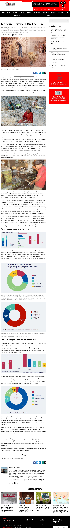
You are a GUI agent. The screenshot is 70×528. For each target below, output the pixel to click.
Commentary (46, 12)
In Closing (60, 12)
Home (3, 12)
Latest (8, 12)
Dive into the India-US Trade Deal (59, 48)
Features (53, 12)
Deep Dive (22, 12)
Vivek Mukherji (17, 35)
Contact (61, 9)
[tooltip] (34, 73)
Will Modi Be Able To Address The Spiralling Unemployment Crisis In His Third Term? (26, 509)
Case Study (17, 15)
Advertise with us (52, 9)
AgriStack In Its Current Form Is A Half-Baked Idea (43, 509)
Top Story (15, 12)
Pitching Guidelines (42, 525)
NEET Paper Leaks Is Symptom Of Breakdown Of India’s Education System (8, 509)
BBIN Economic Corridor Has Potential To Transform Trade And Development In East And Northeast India (60, 510)
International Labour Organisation (24, 76)
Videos (49, 15)
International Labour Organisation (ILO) (12, 458)
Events (36, 9)
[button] (67, 20)
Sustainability (37, 12)
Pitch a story (43, 9)
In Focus (29, 12)
